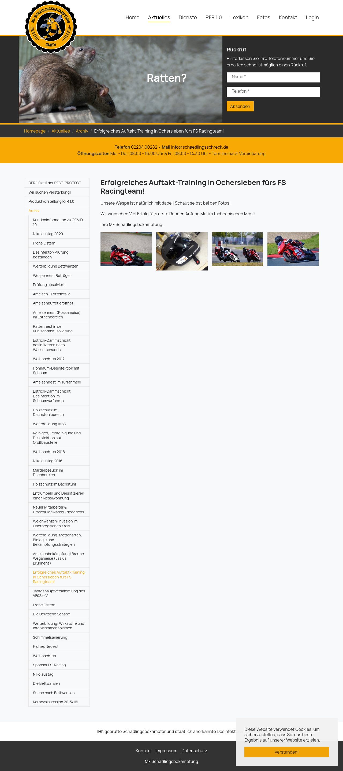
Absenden (240, 106)
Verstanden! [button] (287, 752)
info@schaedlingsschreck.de (199, 147)
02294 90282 (144, 147)
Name (239, 76)
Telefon (240, 91)
